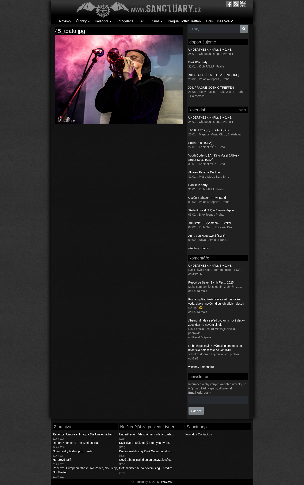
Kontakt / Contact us (198, 434)
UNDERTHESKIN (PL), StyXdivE (210, 49)
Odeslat (196, 411)
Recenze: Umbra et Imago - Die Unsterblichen (83, 434)
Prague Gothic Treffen (184, 21)
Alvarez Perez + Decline (204, 172)
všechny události (199, 248)
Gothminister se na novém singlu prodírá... (147, 468)
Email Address (199, 392)
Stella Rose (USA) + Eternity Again (211, 210)
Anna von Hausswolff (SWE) (206, 235)
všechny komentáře (201, 367)
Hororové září (62, 459)
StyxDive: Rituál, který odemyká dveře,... (145, 442)
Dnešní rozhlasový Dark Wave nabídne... (146, 451)
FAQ (142, 21)
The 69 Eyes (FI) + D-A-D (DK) (208, 130)
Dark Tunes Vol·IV (219, 21)
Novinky (65, 21)
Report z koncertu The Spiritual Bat (76, 442)
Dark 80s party (198, 62)
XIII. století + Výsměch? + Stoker (209, 223)
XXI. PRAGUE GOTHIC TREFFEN (211, 87)
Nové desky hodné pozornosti (72, 451)
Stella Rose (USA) (200, 143)
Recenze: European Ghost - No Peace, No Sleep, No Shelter (85, 470)
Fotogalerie (125, 21)
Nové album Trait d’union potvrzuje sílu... (145, 459)
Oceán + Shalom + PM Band (207, 197)
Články (83, 21)
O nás (157, 21)
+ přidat (241, 110)
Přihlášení (166, 482)
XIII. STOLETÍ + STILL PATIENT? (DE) (213, 75)
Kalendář (103, 21)
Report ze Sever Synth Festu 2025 (211, 282)
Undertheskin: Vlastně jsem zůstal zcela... (146, 434)
